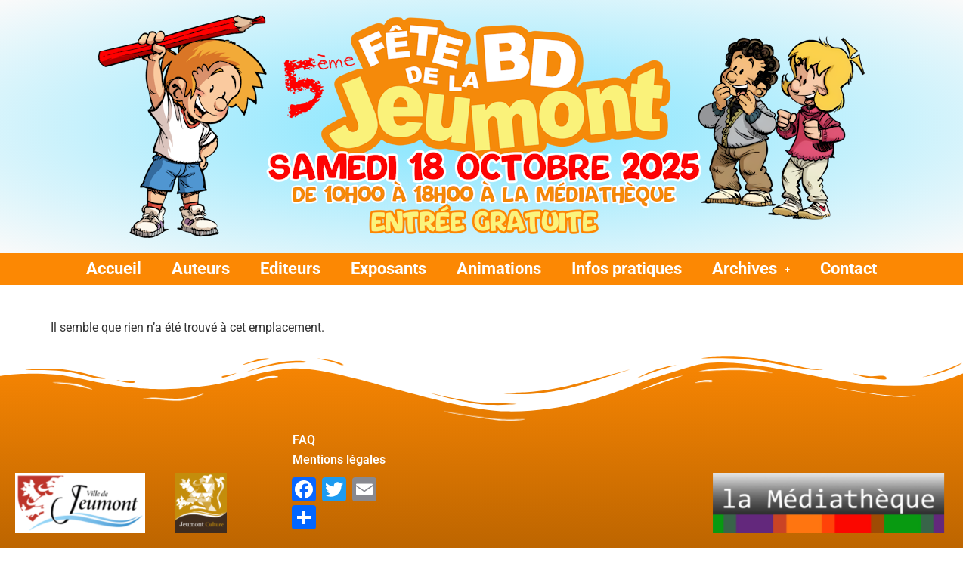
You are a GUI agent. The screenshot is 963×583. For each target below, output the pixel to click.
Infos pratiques (626, 269)
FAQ (304, 440)
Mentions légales (318, 465)
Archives (751, 269)
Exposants (388, 269)
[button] (751, 269)
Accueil (113, 269)
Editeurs (290, 269)
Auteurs (201, 269)
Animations (499, 269)
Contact (848, 269)
